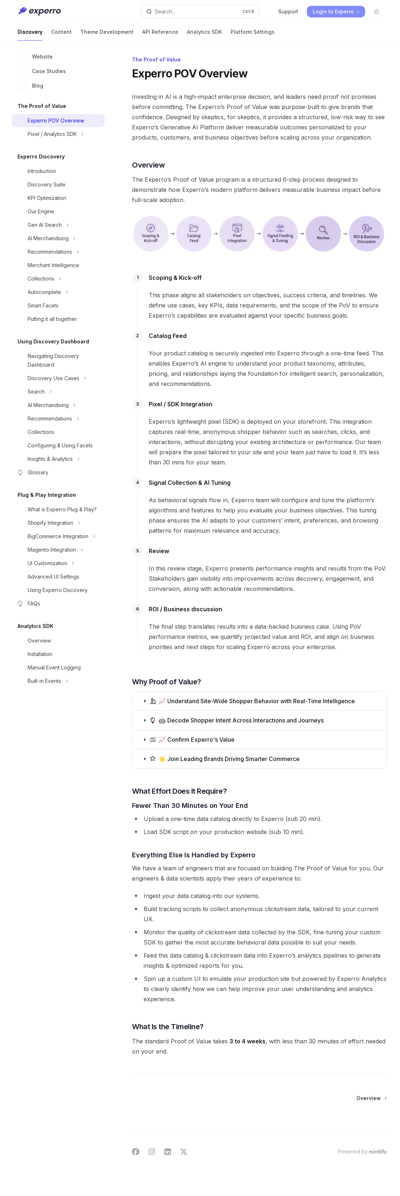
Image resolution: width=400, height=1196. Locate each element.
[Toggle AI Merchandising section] (58, 238)
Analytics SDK (204, 35)
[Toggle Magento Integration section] (58, 549)
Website (35, 56)
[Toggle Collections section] (58, 278)
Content (61, 35)
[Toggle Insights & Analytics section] (58, 459)
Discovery (30, 35)
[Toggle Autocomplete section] (58, 292)
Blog (30, 85)
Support (288, 11)
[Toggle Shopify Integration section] (58, 522)
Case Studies (41, 71)
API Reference (160, 35)
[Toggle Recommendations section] (58, 251)
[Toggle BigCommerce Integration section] (58, 536)
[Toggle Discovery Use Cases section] (58, 378)
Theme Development (106, 35)
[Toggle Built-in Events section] (58, 681)
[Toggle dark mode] (377, 11)
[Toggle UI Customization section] (58, 563)
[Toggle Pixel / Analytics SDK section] (58, 134)
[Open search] (200, 11)
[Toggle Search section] (58, 391)
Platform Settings (253, 35)
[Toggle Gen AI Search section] (58, 224)
